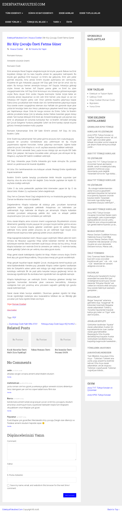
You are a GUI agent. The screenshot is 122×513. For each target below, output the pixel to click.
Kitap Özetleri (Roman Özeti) (102, 100)
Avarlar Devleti (96, 321)
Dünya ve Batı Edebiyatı (40, 13)
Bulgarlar (93, 297)
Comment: (11, 441)
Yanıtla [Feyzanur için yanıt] (9, 426)
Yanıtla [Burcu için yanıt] (9, 411)
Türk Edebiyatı (13, 13)
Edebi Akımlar (66, 13)
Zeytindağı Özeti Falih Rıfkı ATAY (23, 324)
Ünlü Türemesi (95, 253)
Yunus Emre (94, 106)
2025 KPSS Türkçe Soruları (99, 395)
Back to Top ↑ (113, 509)
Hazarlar (93, 272)
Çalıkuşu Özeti (95, 97)
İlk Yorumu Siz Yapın (37, 49)
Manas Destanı (95, 231)
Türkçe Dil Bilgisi (36, 22)
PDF (14, 317)
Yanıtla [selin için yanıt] (9, 377)
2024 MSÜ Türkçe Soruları (101, 209)
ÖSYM (69, 22)
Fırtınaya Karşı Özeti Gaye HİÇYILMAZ (58, 324)
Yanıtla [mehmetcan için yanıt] (9, 392)
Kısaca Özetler (35, 38)
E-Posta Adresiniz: (15, 475)
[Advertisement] (104, 62)
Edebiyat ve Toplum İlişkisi (101, 94)
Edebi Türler (12, 22)
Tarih (56, 22)
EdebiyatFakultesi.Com (23, 4)
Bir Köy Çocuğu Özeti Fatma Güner (34, 44)
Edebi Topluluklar (90, 13)
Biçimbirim (94, 103)
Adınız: (10, 464)
